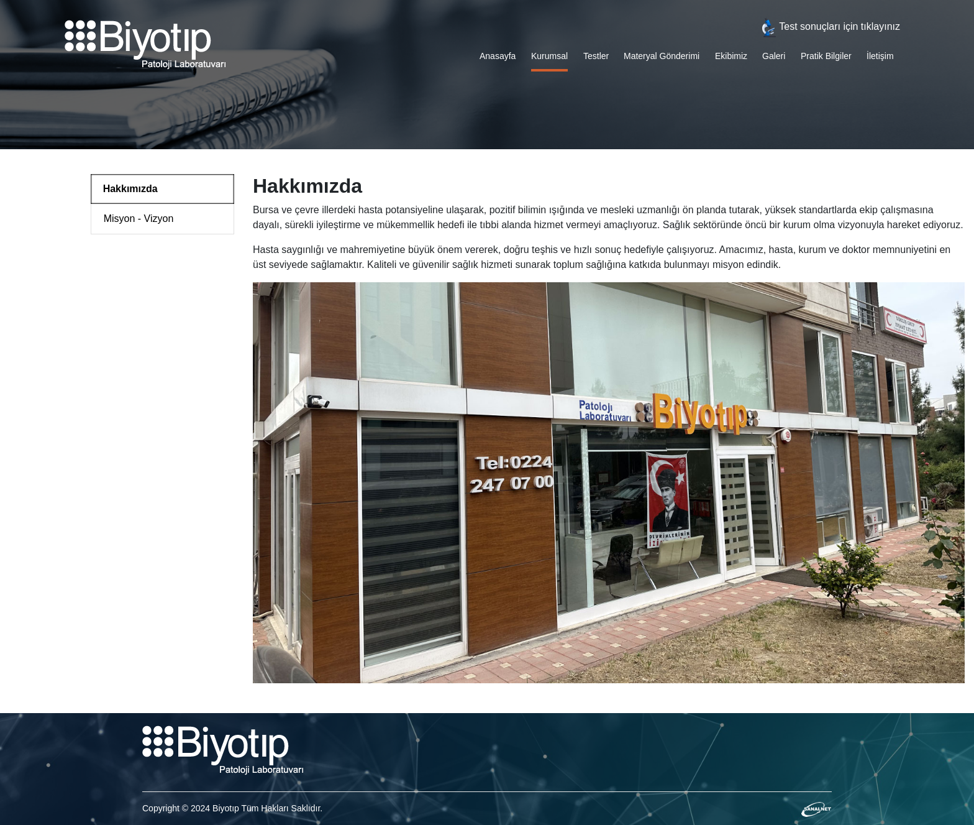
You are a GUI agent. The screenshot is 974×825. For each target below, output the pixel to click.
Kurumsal (549, 56)
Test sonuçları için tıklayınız (829, 26)
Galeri (773, 56)
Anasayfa (498, 56)
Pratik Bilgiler (826, 56)
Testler (596, 56)
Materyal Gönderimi (661, 56)
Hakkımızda (130, 188)
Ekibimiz (731, 56)
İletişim (880, 56)
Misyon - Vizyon (139, 218)
